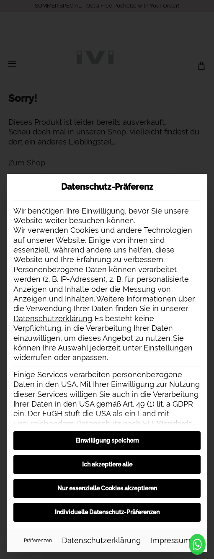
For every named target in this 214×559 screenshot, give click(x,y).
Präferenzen (38, 540)
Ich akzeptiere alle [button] (107, 464)
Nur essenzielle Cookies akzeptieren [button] (107, 488)
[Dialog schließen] (200, 180)
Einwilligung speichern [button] (107, 440)
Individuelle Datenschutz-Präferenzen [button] (107, 512)
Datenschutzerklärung (52, 318)
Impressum (171, 540)
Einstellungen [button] (168, 347)
